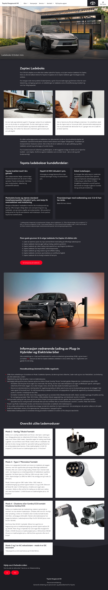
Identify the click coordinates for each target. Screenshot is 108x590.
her (28, 358)
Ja (7, 573)
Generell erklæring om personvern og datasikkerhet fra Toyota (54, 585)
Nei (15, 573)
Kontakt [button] (49, 3)
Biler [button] (25, 3)
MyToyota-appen (61, 3)
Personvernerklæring (54, 582)
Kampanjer (33, 3)
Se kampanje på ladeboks (31, 263)
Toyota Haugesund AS (10, 3)
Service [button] (41, 3)
